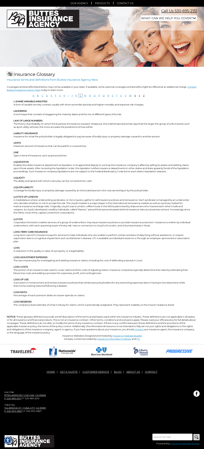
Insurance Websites (73, 335)
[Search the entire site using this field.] (172, 437)
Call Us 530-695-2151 (179, 11)
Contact (151, 372)
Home (51, 372)
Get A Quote (69, 372)
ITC (138, 339)
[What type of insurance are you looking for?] (168, 18)
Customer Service (95, 372)
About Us (133, 372)
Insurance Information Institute (114, 339)
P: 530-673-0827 (13, 411)
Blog (118, 372)
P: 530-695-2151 (12, 398)
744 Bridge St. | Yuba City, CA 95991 (25, 408)
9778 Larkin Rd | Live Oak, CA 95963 (25, 395)
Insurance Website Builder (127, 335)
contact (138, 329)
